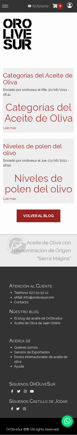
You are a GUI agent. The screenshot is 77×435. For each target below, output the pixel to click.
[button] (12, 391)
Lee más (9, 128)
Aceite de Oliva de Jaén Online (37, 323)
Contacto (21, 302)
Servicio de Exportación (32, 352)
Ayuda (19, 366)
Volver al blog (38, 216)
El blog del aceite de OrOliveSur (38, 318)
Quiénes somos (26, 347)
